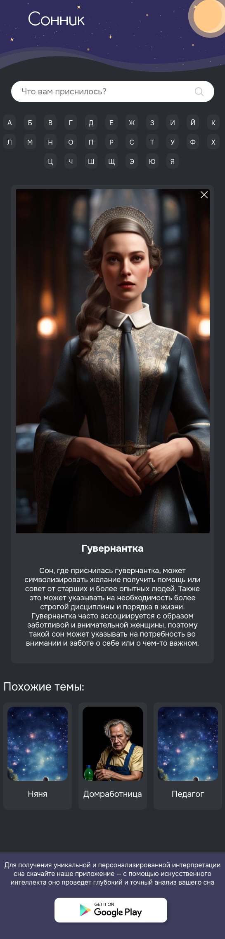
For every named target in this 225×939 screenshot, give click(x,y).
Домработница (112, 794)
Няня (37, 794)
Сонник (56, 21)
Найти (199, 91)
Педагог (188, 794)
